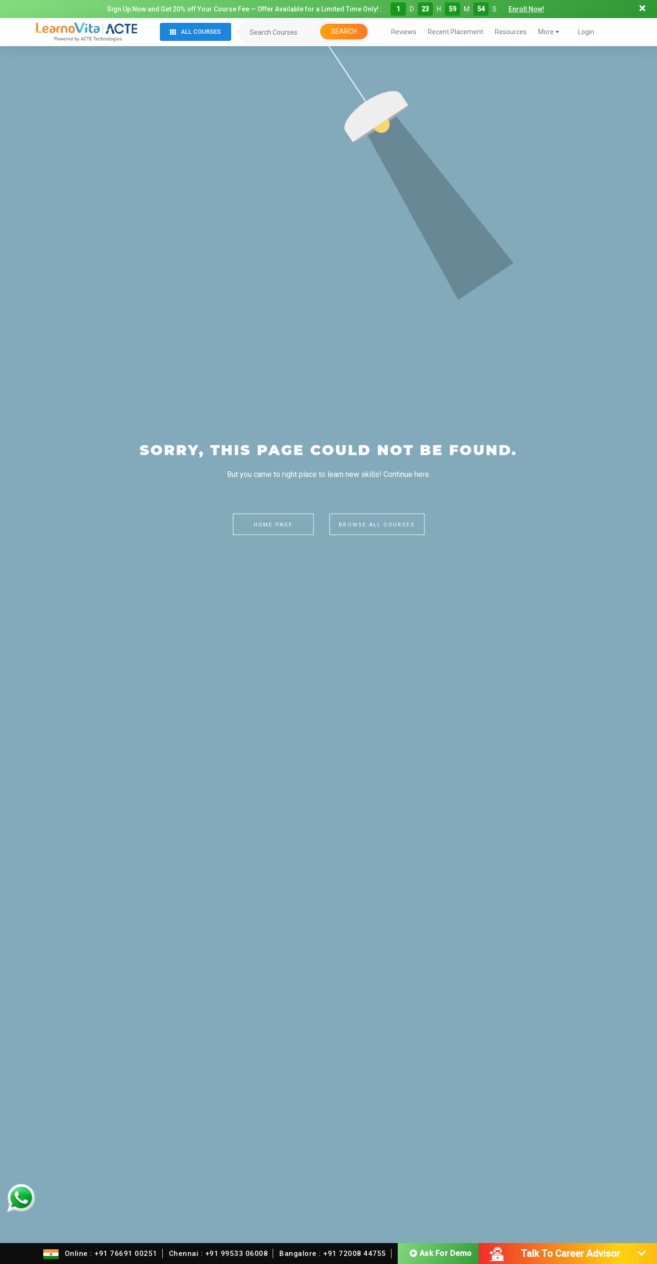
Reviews (403, 32)
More (548, 32)
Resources (511, 32)
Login (586, 32)
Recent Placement (455, 32)
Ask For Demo (441, 1252)
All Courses (195, 31)
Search (344, 31)
